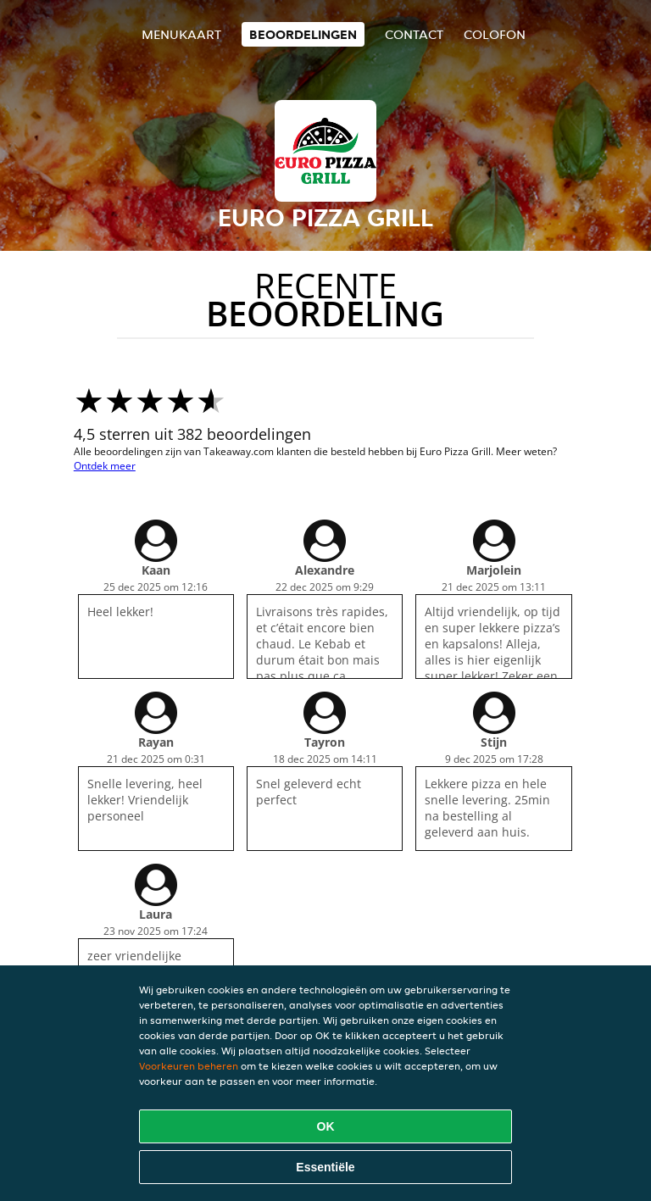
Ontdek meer (105, 466)
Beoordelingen (303, 34)
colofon (495, 34)
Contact (414, 34)
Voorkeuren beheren (188, 1065)
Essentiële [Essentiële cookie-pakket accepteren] (325, 1167)
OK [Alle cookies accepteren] (326, 1126)
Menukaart (181, 34)
